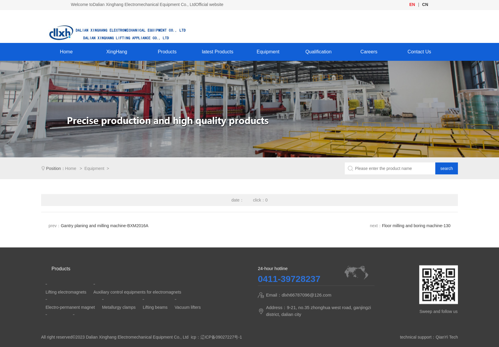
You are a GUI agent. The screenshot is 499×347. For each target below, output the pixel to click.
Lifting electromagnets (66, 300)
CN (425, 4)
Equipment (268, 51)
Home (66, 51)
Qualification (318, 51)
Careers (369, 51)
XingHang (116, 51)
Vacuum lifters (188, 315)
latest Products (217, 51)
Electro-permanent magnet (70, 315)
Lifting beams (155, 315)
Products (167, 51)
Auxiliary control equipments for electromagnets (137, 300)
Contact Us (419, 51)
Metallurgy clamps (119, 315)
